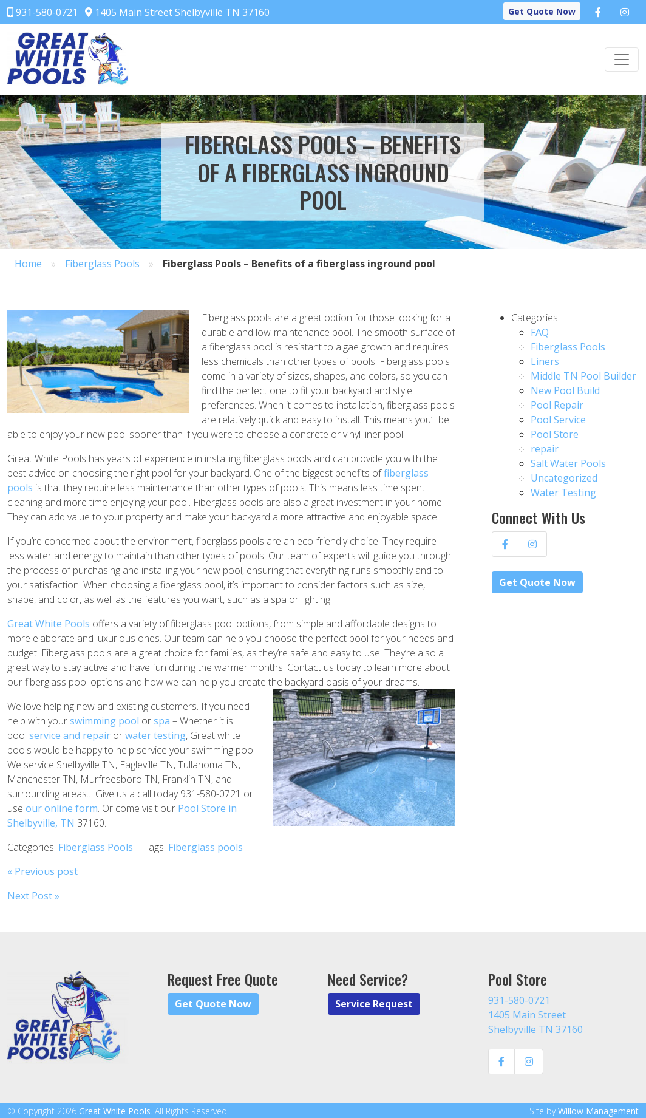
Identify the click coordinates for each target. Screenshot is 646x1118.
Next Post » (33, 895)
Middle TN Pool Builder (583, 376)
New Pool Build (565, 390)
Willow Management (598, 1111)
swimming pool (104, 721)
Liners (545, 361)
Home (28, 263)
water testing (155, 735)
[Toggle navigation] (622, 59)
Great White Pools (48, 623)
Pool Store (555, 434)
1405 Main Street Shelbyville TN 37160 (177, 12)
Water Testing (563, 492)
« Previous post (42, 871)
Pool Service (558, 419)
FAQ (540, 332)
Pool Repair (557, 405)
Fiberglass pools (205, 847)
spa (162, 721)
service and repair (69, 735)
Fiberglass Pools (102, 263)
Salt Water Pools (568, 463)
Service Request (374, 1004)
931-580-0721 (42, 12)
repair (545, 448)
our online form (61, 808)
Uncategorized (564, 478)
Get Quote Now (542, 11)
